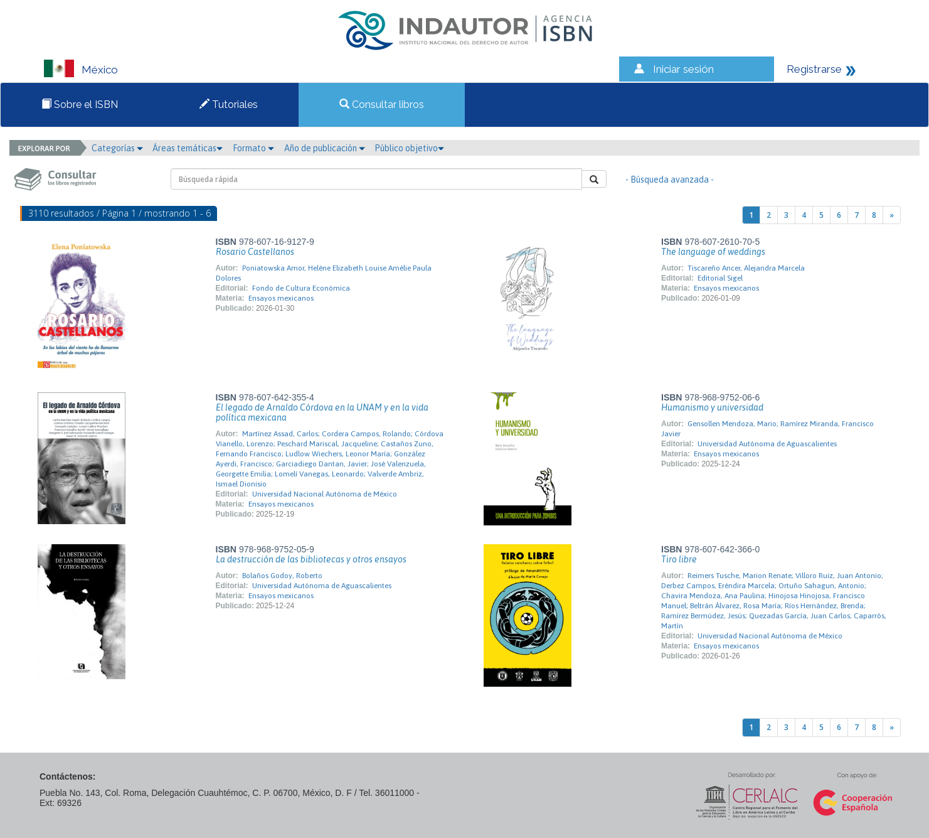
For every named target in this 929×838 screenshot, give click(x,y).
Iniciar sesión (683, 69)
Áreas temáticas (187, 148)
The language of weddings (713, 252)
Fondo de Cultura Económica (301, 288)
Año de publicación (324, 148)
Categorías (117, 148)
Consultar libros (381, 104)
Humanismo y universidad (712, 407)
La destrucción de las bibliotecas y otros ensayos (311, 559)
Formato (253, 148)
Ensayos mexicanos (281, 298)
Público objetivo (409, 148)
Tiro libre (679, 559)
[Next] (892, 215)
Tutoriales (228, 104)
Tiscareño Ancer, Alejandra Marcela (746, 268)
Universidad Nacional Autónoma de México (324, 494)
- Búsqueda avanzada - (669, 180)
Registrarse (814, 69)
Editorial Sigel (720, 278)
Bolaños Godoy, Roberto (282, 575)
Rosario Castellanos (255, 252)
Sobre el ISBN (79, 104)
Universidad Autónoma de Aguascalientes (767, 443)
